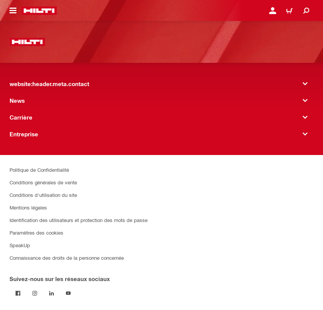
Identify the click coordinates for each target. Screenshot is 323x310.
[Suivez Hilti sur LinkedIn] (51, 293)
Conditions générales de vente (43, 182)
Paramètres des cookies (36, 232)
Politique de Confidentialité (39, 170)
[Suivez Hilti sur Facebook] (18, 293)
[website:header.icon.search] (306, 10)
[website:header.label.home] (39, 10)
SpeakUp (20, 245)
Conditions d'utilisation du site (43, 195)
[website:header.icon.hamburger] (13, 10)
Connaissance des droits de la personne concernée (67, 257)
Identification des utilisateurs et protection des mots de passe (79, 220)
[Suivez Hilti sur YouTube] (68, 293)
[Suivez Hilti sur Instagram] (34, 293)
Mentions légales (28, 207)
